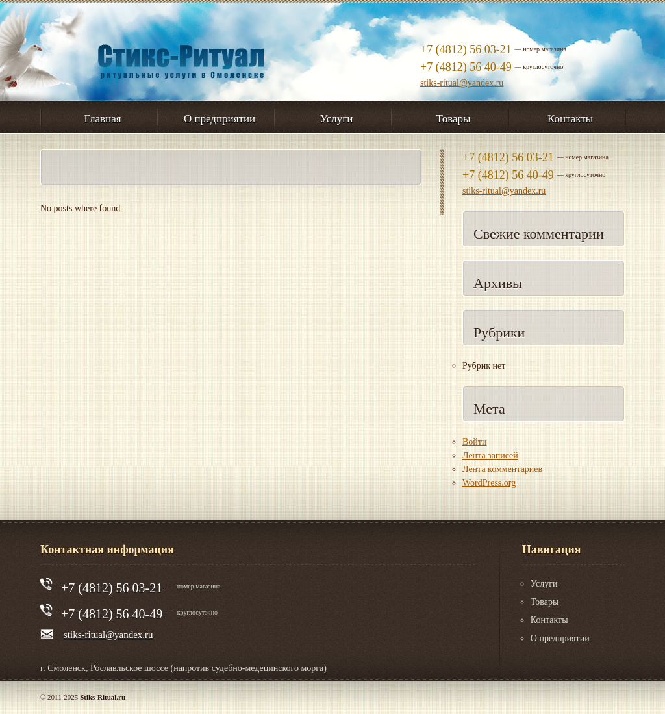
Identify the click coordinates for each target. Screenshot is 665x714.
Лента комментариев (502, 469)
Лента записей (490, 455)
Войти (474, 442)
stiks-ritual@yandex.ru (461, 83)
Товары (545, 602)
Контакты (549, 620)
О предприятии (560, 638)
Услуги (544, 583)
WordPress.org (489, 483)
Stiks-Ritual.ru (102, 697)
